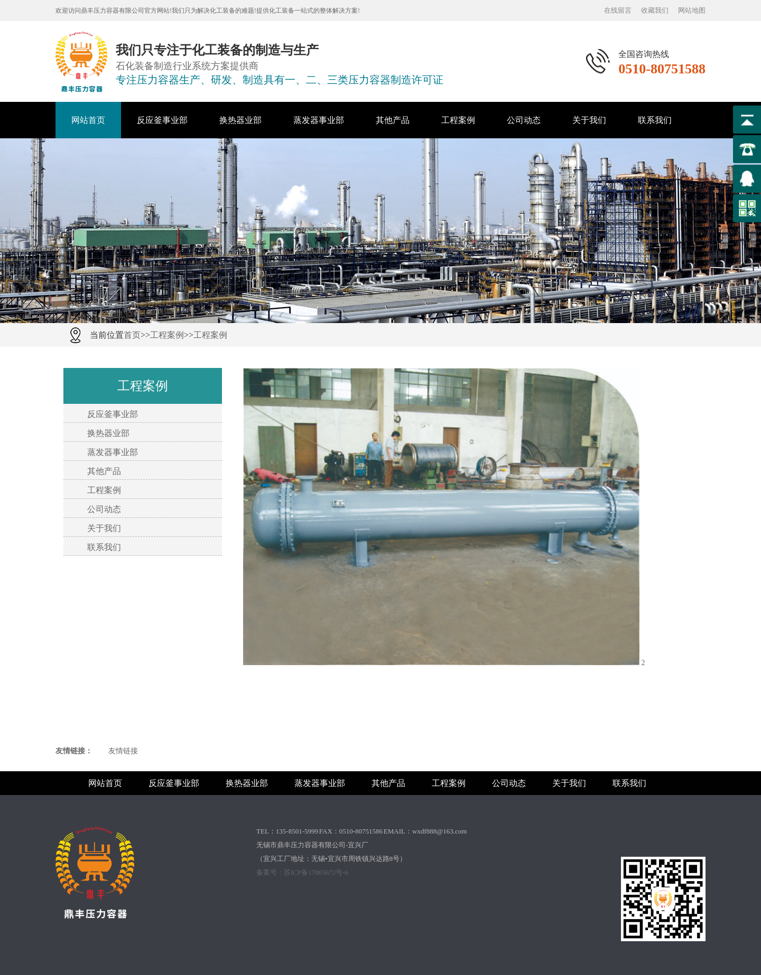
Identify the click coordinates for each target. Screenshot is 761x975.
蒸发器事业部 (318, 120)
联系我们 (655, 120)
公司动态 (524, 120)
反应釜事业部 (162, 120)
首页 (132, 334)
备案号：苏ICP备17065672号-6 (302, 872)
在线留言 (618, 10)
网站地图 (692, 10)
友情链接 (123, 751)
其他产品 (393, 120)
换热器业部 (240, 120)
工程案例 (458, 120)
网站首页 (88, 120)
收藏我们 (655, 10)
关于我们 (589, 120)
